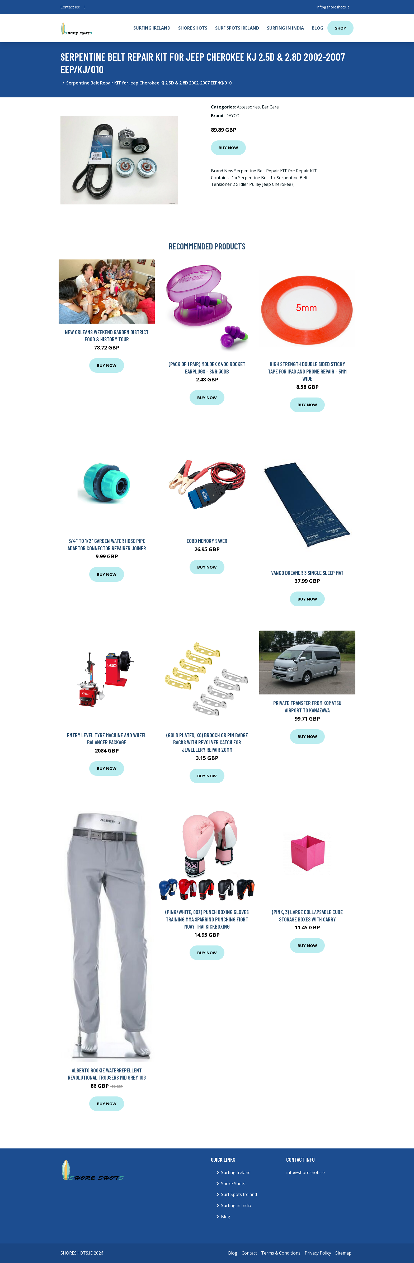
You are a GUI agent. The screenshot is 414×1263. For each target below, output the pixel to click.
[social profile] (84, 7)
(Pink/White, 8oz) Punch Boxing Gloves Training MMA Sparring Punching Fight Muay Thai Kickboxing (207, 919)
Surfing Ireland (151, 28)
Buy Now (228, 147)
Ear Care (270, 107)
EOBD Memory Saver (207, 540)
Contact (249, 1253)
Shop (340, 28)
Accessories (248, 107)
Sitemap (343, 1253)
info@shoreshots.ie (332, 7)
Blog (317, 28)
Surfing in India (285, 28)
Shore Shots (192, 28)
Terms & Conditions (280, 1253)
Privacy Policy (318, 1253)
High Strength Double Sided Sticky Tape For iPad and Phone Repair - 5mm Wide (307, 371)
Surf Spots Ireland (237, 28)
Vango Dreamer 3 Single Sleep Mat (307, 572)
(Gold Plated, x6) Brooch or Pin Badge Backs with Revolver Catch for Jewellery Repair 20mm (207, 742)
